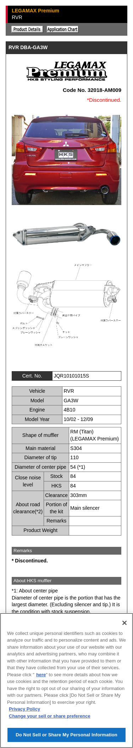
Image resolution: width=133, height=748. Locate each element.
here (41, 674)
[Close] (124, 623)
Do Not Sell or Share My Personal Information (66, 734)
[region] (66, 680)
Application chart (63, 29)
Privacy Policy (24, 709)
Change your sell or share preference (49, 716)
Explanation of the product (27, 29)
